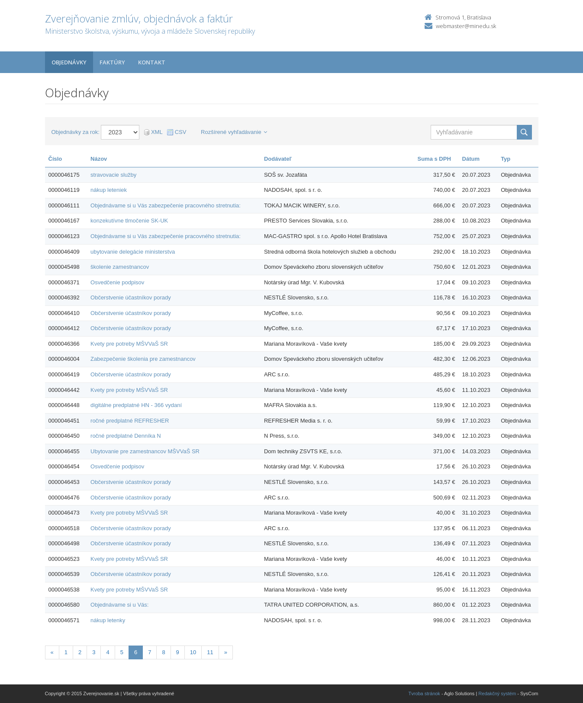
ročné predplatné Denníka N (125, 436)
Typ (505, 159)
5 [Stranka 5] (121, 652)
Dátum (471, 159)
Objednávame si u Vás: (119, 604)
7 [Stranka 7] (149, 652)
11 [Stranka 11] (210, 652)
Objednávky (69, 62)
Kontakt (151, 62)
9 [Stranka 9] (177, 652)
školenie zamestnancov (119, 267)
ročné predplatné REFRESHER (129, 420)
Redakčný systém (497, 693)
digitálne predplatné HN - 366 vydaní (136, 405)
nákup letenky (107, 620)
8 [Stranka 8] (163, 652)
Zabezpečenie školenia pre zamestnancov (143, 359)
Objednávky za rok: (76, 132)
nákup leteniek (108, 190)
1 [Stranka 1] (66, 652)
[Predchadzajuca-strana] (52, 653)
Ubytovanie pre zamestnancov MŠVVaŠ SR (145, 451)
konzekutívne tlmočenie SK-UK (129, 220)
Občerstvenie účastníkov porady (130, 297)
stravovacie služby (113, 175)
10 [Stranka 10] (193, 652)
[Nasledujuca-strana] (226, 653)
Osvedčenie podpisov (117, 282)
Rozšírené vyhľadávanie (234, 132)
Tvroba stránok (424, 693)
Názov (98, 159)
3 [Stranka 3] (93, 652)
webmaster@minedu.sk (466, 26)
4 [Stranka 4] (107, 652)
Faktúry (112, 62)
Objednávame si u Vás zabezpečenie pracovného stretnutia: (165, 205)
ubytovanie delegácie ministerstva (132, 251)
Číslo (55, 159)
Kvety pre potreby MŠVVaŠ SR (129, 343)
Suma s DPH (434, 159)
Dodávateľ (278, 159)
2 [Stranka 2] (79, 652)
